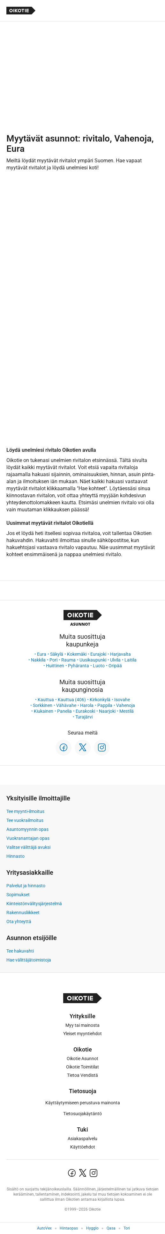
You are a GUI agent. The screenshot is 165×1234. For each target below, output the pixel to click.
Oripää (115, 665)
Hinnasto (15, 856)
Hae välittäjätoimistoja (28, 959)
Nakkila (38, 659)
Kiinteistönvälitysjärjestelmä (34, 903)
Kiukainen (43, 711)
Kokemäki (76, 654)
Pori (53, 659)
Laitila (130, 659)
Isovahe (122, 699)
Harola (87, 705)
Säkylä (56, 654)
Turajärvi (84, 716)
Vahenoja (125, 705)
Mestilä (126, 711)
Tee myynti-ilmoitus (25, 811)
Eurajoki (98, 654)
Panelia (64, 711)
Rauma (68, 659)
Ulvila (115, 659)
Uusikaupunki (92, 659)
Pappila (104, 705)
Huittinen (55, 665)
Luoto (99, 665)
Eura (41, 654)
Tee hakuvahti (20, 951)
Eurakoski (85, 711)
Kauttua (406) (72, 699)
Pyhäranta (78, 665)
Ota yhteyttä (18, 921)
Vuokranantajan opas (27, 838)
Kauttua (46, 699)
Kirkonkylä (100, 699)
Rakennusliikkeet (23, 912)
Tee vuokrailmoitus (24, 820)
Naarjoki (107, 711)
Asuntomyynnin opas (27, 829)
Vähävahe (66, 705)
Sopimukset (18, 894)
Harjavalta (120, 654)
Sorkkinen (42, 705)
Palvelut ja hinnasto (25, 885)
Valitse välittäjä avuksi (28, 847)
